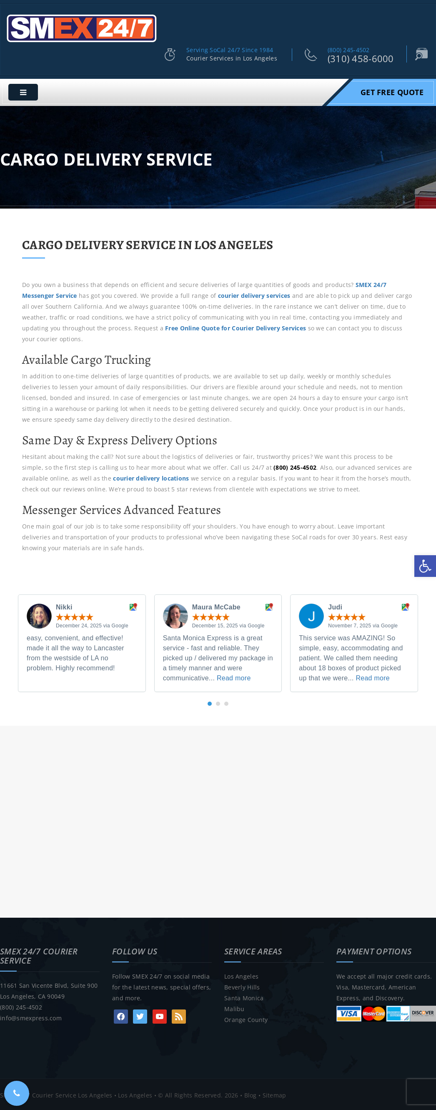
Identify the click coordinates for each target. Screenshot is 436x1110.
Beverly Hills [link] (242, 985)
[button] (210, 702)
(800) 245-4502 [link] (349, 48)
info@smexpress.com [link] (31, 1016)
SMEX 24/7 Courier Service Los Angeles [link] (56, 1093)
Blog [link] (250, 1093)
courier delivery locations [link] (151, 477)
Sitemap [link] (274, 1093)
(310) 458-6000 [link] (361, 56)
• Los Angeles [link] (132, 1093)
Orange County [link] (246, 1018)
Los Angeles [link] (241, 975)
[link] (425, 566)
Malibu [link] (234, 1007)
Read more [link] (234, 676)
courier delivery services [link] (254, 294)
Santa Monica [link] (243, 996)
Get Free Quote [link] (392, 91)
